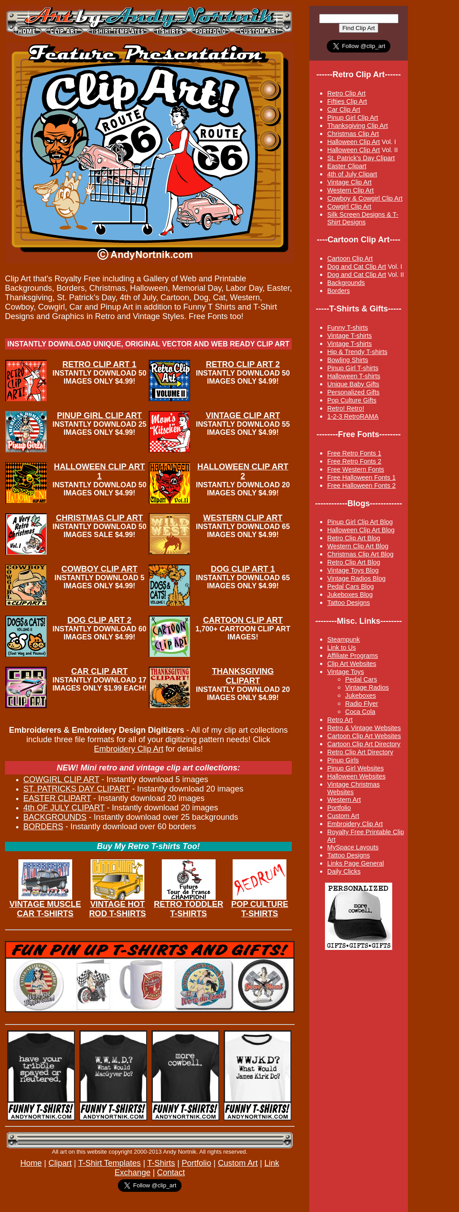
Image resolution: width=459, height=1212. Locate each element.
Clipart (60, 1163)
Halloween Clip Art (353, 141)
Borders (338, 290)
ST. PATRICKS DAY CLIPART (76, 788)
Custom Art (238, 1163)
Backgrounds (346, 282)
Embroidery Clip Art (128, 748)
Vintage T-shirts (349, 343)
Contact (171, 1172)
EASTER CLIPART (57, 798)
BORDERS (43, 826)
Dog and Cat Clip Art (356, 266)
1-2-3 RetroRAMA (352, 416)
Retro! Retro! (345, 408)
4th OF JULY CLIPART (63, 807)
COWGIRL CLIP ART (61, 779)
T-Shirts (161, 1163)
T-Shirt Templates (109, 1163)
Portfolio (196, 1163)
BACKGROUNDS (55, 817)
